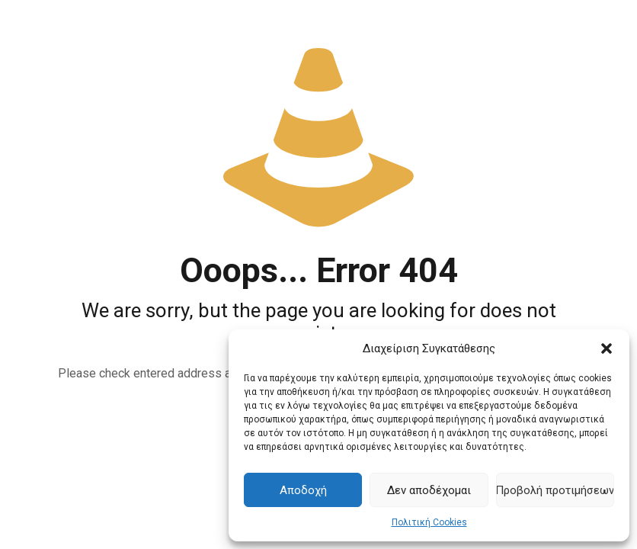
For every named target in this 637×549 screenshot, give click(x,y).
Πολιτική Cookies (429, 522)
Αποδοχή (303, 490)
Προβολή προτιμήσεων (555, 490)
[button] (606, 348)
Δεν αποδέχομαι (429, 490)
